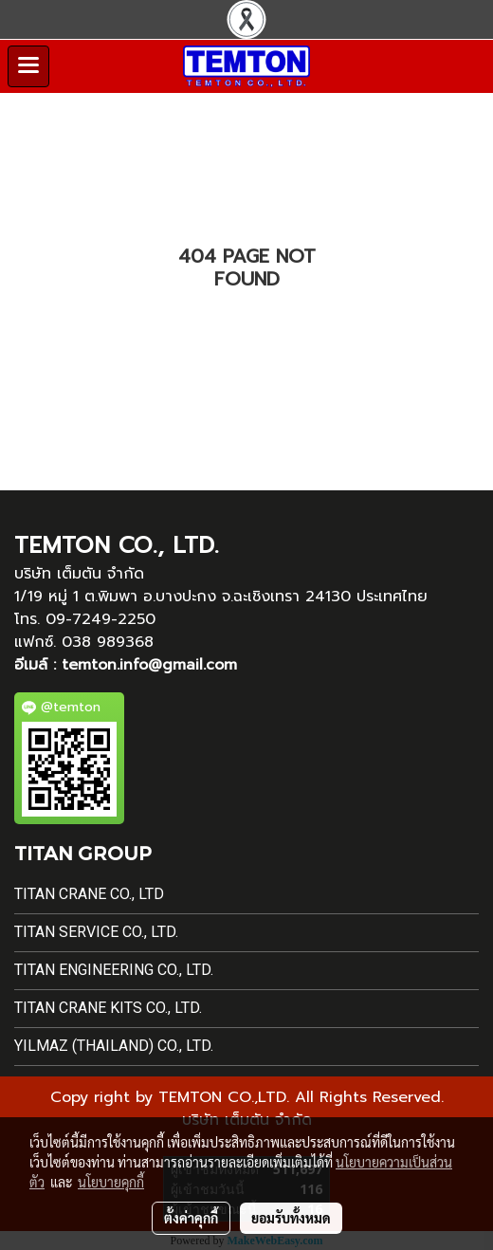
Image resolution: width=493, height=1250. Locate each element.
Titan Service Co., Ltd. (96, 932)
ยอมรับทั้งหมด (291, 1217)
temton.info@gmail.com (149, 664)
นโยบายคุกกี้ (111, 1181)
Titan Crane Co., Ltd (89, 894)
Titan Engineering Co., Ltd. (113, 970)
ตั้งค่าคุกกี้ (191, 1217)
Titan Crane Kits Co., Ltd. (108, 1008)
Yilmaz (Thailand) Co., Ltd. (113, 1046)
